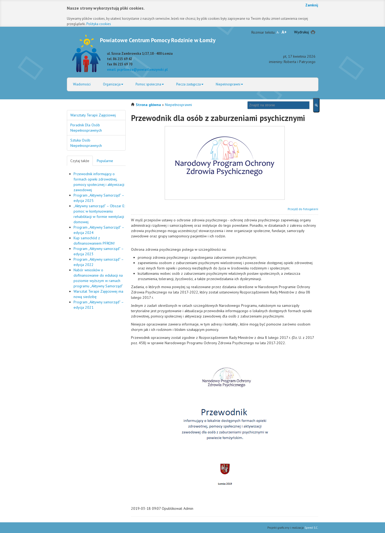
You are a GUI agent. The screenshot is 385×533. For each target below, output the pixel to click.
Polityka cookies (98, 24)
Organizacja (113, 84)
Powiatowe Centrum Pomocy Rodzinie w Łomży (157, 40)
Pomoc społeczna (150, 84)
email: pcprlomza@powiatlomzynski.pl (137, 69)
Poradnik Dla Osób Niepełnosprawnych (86, 128)
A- (277, 32)
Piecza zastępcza (189, 84)
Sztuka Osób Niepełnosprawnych (86, 143)
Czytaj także (79, 160)
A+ (284, 32)
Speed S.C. (311, 528)
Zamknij (311, 5)
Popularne (105, 160)
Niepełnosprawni (229, 84)
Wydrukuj (301, 32)
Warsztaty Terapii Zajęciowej (93, 115)
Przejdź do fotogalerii (303, 209)
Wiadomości (82, 84)
